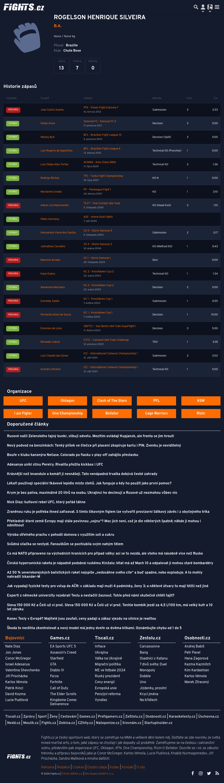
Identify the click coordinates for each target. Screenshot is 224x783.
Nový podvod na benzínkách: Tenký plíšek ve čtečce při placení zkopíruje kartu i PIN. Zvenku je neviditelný (94, 446)
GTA (53, 664)
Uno (143, 682)
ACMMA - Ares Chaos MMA (100, 162)
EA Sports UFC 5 (63, 646)
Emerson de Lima (51, 328)
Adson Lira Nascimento (54, 205)
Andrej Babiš (194, 646)
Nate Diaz (12, 646)
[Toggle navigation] (217, 7)
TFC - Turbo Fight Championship (103, 176)
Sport (42, 717)
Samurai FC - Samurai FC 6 (100, 121)
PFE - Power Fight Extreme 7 (101, 108)
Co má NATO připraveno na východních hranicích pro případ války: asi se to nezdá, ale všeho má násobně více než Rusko (105, 554)
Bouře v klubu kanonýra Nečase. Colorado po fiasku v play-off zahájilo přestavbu (72, 455)
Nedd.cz (13, 723)
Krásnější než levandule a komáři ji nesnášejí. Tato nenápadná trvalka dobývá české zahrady (82, 474)
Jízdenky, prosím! (153, 688)
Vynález (101, 700)
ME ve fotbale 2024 (110, 670)
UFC (23, 401)
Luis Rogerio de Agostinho (56, 151)
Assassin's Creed (63, 653)
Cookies (78, 767)
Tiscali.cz (13, 717)
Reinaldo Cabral (50, 342)
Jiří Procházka (16, 676)
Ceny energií (105, 682)
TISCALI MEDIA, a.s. (71, 773)
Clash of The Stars (112, 401)
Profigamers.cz (110, 717)
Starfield (56, 658)
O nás (140, 767)
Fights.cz (49, 723)
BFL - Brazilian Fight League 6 (102, 149)
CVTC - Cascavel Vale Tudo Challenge (106, 340)
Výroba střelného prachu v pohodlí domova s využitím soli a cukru (60, 535)
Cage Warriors (156, 413)
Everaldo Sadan (49, 301)
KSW (201, 401)
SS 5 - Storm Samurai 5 (98, 231)
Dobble (145, 676)
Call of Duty (59, 688)
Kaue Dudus (47, 274)
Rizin (201, 413)
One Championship (67, 413)
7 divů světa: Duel (153, 664)
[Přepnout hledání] (196, 7)
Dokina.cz (67, 723)
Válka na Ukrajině (108, 658)
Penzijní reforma (108, 694)
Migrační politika (108, 664)
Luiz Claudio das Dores (54, 356)
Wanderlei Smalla (51, 192)
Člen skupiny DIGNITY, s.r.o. (99, 773)
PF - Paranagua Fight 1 (97, 189)
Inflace (100, 646)
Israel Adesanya (17, 664)
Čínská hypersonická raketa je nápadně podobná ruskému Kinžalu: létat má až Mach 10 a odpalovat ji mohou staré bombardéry (110, 563)
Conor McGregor (18, 658)
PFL (156, 401)
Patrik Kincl (14, 688)
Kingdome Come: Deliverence (63, 702)
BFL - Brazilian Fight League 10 (102, 135)
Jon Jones (13, 653)
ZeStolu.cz (134, 717)
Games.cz (87, 717)
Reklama (47, 767)
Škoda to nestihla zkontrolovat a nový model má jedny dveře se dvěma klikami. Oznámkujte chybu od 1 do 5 (94, 628)
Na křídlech (148, 700)
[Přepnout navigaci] (203, 7)
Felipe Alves (47, 123)
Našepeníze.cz (107, 723)
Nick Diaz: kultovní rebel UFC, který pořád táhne (46, 502)
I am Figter (23, 413)
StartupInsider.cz (158, 723)
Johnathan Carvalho (52, 246)
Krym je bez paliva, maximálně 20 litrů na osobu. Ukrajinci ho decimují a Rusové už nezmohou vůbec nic (92, 493)
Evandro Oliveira (50, 369)
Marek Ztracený (196, 682)
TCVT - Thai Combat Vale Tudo (102, 203)
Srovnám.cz (132, 723)
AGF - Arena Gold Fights (98, 217)
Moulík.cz (31, 723)
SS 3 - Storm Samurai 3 (98, 244)
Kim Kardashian (196, 670)
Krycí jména (149, 694)
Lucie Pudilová (16, 700)
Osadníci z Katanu (154, 658)
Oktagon (67, 401)
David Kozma (15, 694)
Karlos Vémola (16, 682)
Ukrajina (101, 653)
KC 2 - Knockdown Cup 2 (99, 271)
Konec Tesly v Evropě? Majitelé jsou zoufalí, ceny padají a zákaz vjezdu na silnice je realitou (81, 619)
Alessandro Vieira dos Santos (58, 233)
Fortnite (56, 682)
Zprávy (29, 717)
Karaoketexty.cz (182, 717)
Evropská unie (106, 688)
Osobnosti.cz (155, 717)
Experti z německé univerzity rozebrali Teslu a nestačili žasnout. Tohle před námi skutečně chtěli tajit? (90, 595)
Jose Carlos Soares (52, 110)
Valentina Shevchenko (22, 670)
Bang (144, 653)
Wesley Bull (47, 137)
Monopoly (147, 670)
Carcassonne (150, 646)
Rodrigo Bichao (49, 178)
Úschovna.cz (208, 717)
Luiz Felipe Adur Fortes (54, 164)
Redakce (63, 767)
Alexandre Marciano (52, 287)
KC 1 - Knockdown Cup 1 (98, 299)
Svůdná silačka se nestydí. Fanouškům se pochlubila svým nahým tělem (65, 544)
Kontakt (128, 767)
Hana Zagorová (196, 658)
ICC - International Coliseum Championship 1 (111, 353)
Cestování (68, 717)
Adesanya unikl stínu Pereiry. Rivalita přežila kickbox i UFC (55, 465)
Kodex (115, 767)
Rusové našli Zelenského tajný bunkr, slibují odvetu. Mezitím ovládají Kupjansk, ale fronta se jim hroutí (90, 436)
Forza (54, 676)
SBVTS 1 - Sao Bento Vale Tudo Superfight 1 (110, 326)
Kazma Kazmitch (197, 664)
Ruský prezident (107, 676)
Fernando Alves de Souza (55, 315)
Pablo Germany (49, 219)
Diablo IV (57, 670)
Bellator (112, 413)
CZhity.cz (85, 723)
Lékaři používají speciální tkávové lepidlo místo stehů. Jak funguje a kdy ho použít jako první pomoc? (89, 483)
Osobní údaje (97, 767)
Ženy (53, 717)
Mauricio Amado (50, 260)
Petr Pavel (192, 653)
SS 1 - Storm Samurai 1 (97, 258)
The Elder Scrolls (63, 694)
